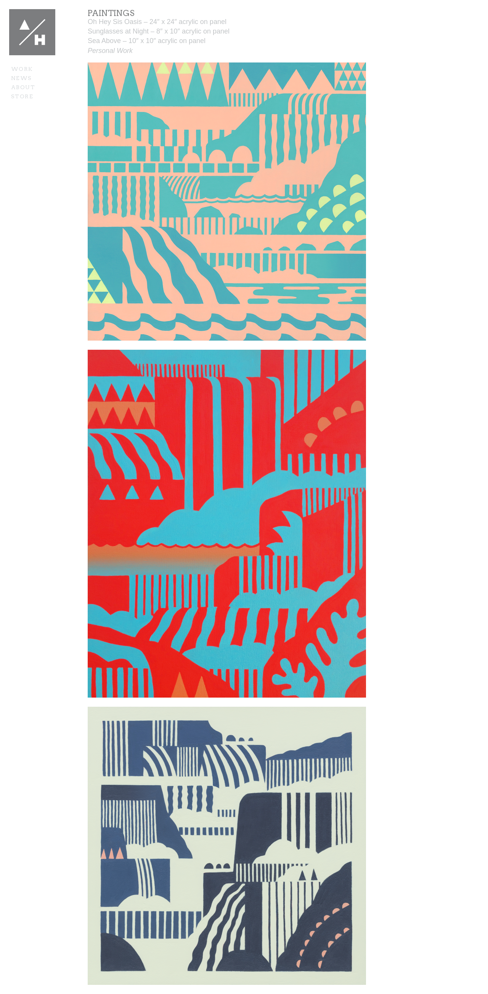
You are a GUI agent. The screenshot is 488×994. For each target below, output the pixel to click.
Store (22, 96)
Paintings (111, 13)
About (23, 87)
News (21, 78)
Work (22, 69)
